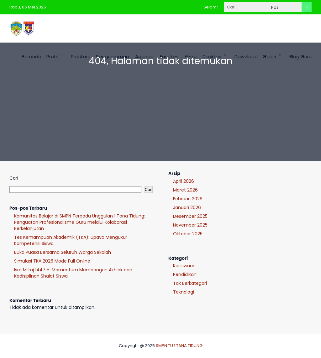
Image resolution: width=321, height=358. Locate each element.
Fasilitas (169, 56)
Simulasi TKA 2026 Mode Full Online (52, 261)
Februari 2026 (188, 199)
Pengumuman (112, 56)
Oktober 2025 (188, 234)
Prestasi (80, 56)
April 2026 (183, 181)
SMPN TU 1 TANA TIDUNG (179, 346)
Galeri (269, 56)
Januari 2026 (187, 207)
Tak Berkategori (190, 283)
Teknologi (183, 292)
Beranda (31, 56)
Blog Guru (300, 56)
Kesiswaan (184, 266)
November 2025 (190, 225)
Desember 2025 (190, 216)
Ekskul (191, 56)
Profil (52, 56)
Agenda (144, 56)
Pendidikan (185, 274)
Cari (13, 178)
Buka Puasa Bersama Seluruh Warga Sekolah (62, 252)
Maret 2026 (185, 190)
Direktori (212, 56)
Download (246, 56)
